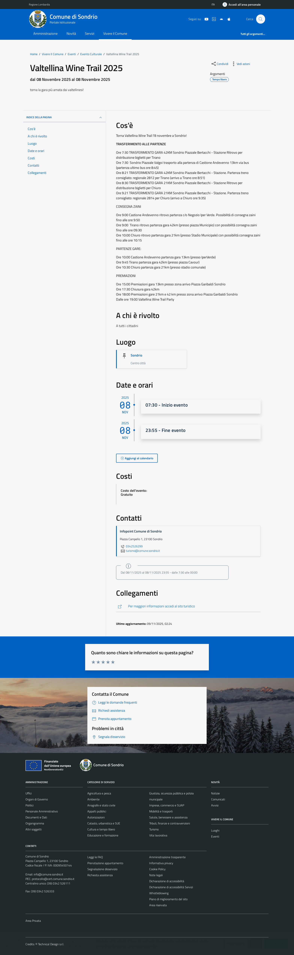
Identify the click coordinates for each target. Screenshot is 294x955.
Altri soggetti (34, 829)
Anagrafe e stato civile (101, 805)
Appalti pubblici (96, 811)
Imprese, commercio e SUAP (166, 805)
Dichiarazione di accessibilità (166, 881)
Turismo (154, 829)
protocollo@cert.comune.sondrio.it (53, 879)
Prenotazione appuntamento (105, 863)
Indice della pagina (64, 117)
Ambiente (93, 799)
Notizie (215, 793)
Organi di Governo (37, 799)
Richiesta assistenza (100, 875)
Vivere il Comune (115, 33)
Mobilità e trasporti (161, 811)
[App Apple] (227, 19)
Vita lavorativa (158, 835)
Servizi (89, 33)
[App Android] (220, 19)
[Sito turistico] (212, 19)
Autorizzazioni (96, 817)
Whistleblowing (159, 893)
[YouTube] (205, 19)
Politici (30, 805)
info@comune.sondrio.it (48, 874)
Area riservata (158, 905)
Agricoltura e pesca (99, 793)
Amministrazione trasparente (167, 857)
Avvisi (214, 805)
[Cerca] (260, 18)
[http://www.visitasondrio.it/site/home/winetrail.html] (188, 606)
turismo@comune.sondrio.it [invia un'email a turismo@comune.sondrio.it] (140, 550)
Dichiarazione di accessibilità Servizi (171, 887)
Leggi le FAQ (95, 857)
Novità (71, 33)
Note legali (156, 875)
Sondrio (136, 355)
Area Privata (33, 920)
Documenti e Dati (36, 817)
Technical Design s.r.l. (51, 944)
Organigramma (35, 823)
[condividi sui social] (219, 64)
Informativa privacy (161, 863)
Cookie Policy (157, 869)
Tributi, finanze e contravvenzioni (169, 823)
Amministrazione (45, 33)
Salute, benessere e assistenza (168, 817)
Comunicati (218, 799)
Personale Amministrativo (42, 811)
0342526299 (131, 546)
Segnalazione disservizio (102, 869)
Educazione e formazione (102, 835)
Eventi (215, 836)
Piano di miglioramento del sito (168, 899)
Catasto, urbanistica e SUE (103, 823)
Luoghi (215, 830)
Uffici (29, 793)
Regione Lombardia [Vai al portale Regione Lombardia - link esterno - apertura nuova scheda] (39, 4)
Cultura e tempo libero (101, 829)
